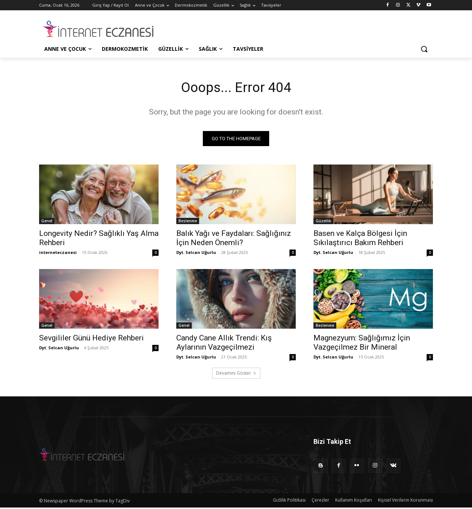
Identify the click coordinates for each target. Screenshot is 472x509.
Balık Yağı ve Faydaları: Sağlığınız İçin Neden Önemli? (233, 239)
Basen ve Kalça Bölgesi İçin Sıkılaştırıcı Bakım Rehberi (360, 239)
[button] (424, 49)
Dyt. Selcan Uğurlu (196, 254)
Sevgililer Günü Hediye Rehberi (91, 339)
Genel (46, 222)
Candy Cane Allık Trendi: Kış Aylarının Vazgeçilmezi (224, 344)
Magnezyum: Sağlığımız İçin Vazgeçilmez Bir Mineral (361, 344)
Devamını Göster (236, 374)
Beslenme (187, 222)
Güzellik (323, 222)
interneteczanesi (58, 254)
